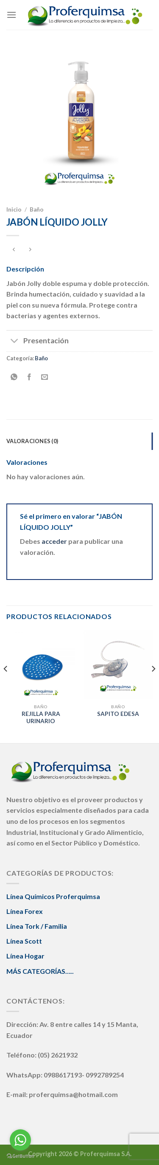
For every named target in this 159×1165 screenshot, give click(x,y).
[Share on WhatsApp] (14, 377)
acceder (54, 541)
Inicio (14, 209)
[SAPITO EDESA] (118, 664)
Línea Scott (24, 941)
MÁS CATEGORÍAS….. (40, 971)
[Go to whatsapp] (20, 1140)
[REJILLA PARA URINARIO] (40, 664)
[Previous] (6, 685)
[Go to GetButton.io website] (20, 1156)
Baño (37, 209)
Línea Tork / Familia (36, 926)
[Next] (153, 685)
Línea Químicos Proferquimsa (53, 896)
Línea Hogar (25, 956)
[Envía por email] (45, 377)
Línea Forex (24, 911)
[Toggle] (14, 342)
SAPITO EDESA (118, 713)
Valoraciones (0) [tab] (32, 441)
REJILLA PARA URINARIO (41, 717)
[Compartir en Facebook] (29, 377)
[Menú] (11, 14)
